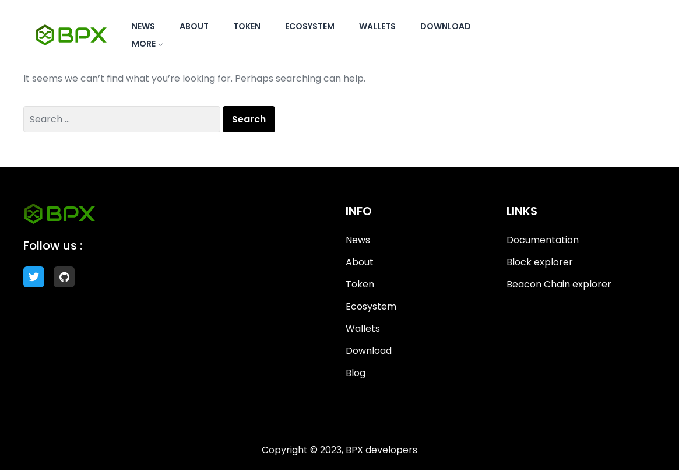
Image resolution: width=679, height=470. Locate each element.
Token (247, 26)
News (143, 26)
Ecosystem (310, 26)
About (194, 26)
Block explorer (539, 262)
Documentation (542, 240)
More (144, 44)
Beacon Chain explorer (558, 284)
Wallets (377, 26)
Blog (355, 373)
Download (445, 26)
